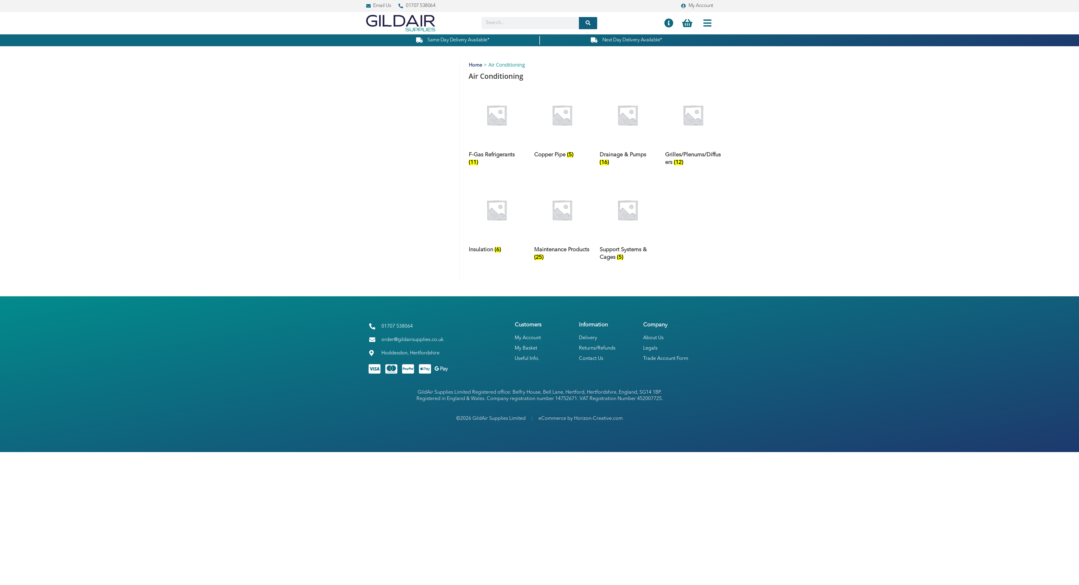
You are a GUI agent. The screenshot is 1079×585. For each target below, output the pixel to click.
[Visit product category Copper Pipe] (562, 124)
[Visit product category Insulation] (497, 219)
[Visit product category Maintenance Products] (562, 223)
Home (475, 65)
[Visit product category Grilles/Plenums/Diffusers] (693, 128)
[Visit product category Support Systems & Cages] (628, 223)
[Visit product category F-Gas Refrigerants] (497, 128)
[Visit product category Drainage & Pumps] (628, 128)
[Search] (588, 23)
